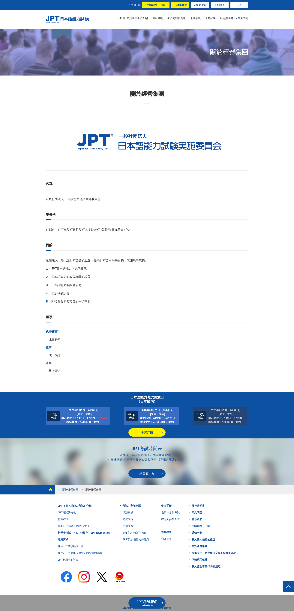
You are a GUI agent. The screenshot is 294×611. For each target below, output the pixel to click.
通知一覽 (135, 5)
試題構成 (128, 512)
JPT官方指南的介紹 (134, 532)
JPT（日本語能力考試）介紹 (75, 505)
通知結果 (166, 532)
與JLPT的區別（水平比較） (74, 525)
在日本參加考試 (170, 512)
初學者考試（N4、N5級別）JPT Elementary (84, 532)
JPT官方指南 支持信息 (136, 539)
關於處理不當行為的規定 (206, 566)
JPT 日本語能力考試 (69, 19)
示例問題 (128, 525)
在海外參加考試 (170, 519)
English (219, 4)
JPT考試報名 (146, 603)
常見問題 (197, 512)
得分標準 (63, 519)
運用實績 (63, 539)
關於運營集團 (199, 546)
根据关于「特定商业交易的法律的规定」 (215, 552)
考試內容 (128, 519)
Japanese (200, 4)
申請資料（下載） (157, 4)
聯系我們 (181, 4)
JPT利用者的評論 (68, 559)
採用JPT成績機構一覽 (71, 546)
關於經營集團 (68, 489)
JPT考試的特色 (67, 512)
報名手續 (166, 505)
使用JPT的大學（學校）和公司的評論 (80, 552)
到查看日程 (147, 473)
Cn (239, 4)
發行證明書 (198, 505)
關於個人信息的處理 (203, 539)
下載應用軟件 (199, 559)
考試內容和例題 (131, 505)
